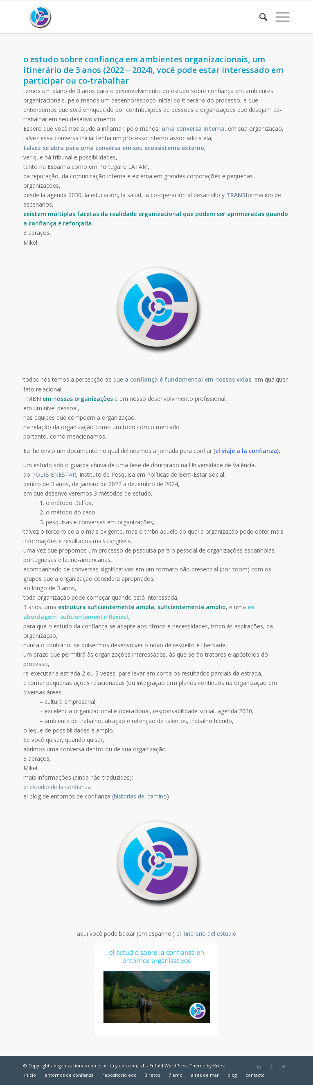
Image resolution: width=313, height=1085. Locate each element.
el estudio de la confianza (57, 787)
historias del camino (140, 796)
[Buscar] (259, 16)
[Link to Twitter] (283, 1066)
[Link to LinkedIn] (259, 1066)
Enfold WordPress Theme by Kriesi (187, 1065)
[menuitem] (259, 16)
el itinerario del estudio (206, 933)
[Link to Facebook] (271, 1066)
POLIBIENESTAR (54, 474)
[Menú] (278, 16)
